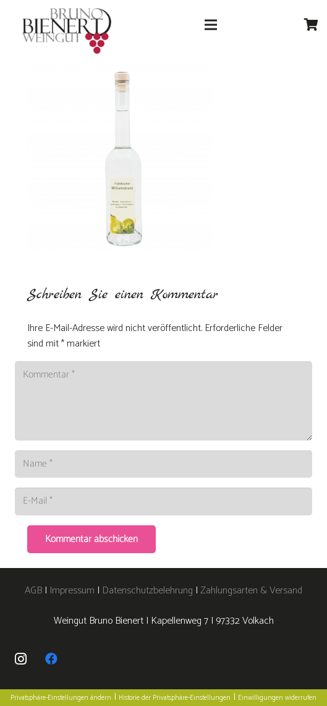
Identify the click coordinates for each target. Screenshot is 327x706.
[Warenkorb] (311, 25)
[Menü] (211, 24)
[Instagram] (20, 659)
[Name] (163, 464)
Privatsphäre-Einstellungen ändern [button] (61, 698)
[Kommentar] (163, 401)
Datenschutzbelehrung (147, 590)
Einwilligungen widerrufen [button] (277, 698)
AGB (35, 590)
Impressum (72, 590)
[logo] (66, 31)
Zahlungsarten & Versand (251, 590)
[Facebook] (51, 659)
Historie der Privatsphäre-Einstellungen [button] (175, 698)
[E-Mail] (163, 501)
